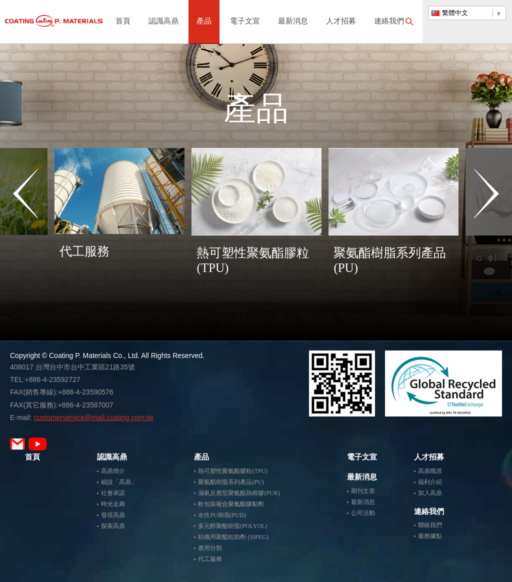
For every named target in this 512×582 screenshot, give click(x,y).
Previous (25, 224)
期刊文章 (363, 491)
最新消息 (293, 22)
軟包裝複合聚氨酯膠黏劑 (231, 504)
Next (486, 224)
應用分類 (210, 548)
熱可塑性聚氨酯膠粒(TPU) (233, 471)
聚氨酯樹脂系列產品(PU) (231, 482)
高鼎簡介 (113, 471)
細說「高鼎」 (119, 482)
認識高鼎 (163, 22)
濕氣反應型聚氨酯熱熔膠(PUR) (239, 493)
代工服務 (210, 559)
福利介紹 (430, 482)
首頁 (123, 22)
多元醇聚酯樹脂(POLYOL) (232, 526)
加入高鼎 (430, 493)
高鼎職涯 (430, 471)
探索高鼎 (113, 526)
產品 (204, 22)
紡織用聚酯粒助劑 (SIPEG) (233, 537)
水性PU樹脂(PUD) (222, 515)
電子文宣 (245, 22)
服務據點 (430, 536)
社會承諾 (113, 493)
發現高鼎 (113, 515)
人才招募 (341, 22)
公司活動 (363, 513)
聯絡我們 (430, 525)
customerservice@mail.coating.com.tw (93, 418)
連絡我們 (389, 22)
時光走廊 (113, 504)
